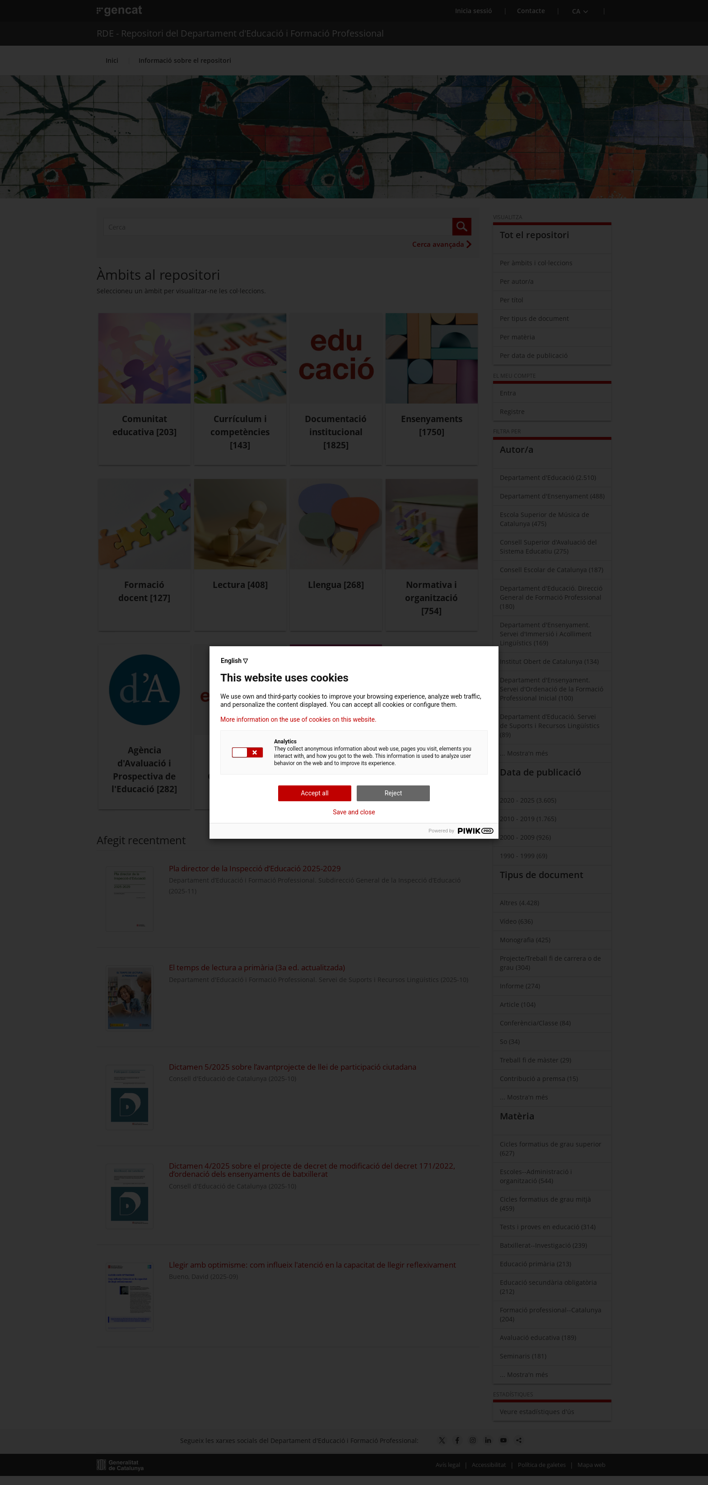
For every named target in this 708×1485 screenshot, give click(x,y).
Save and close (354, 812)
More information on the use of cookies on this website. (298, 719)
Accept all (315, 793)
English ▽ (234, 660)
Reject (393, 793)
